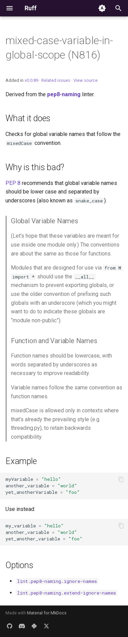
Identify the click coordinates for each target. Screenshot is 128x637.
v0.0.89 (31, 80)
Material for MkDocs (47, 612)
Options (19, 565)
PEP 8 (12, 183)
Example (21, 461)
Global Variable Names (44, 221)
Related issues (55, 80)
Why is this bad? (34, 167)
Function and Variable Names (54, 341)
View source (85, 80)
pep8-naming (64, 94)
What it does (28, 118)
